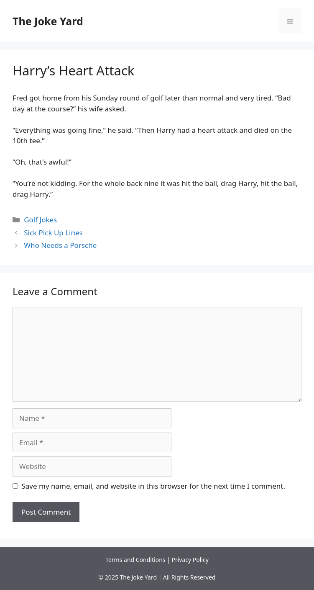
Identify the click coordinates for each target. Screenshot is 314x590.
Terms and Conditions (135, 560)
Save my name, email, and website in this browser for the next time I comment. (153, 486)
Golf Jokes (40, 219)
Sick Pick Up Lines (53, 232)
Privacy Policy (190, 560)
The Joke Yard (48, 21)
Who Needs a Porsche (60, 245)
